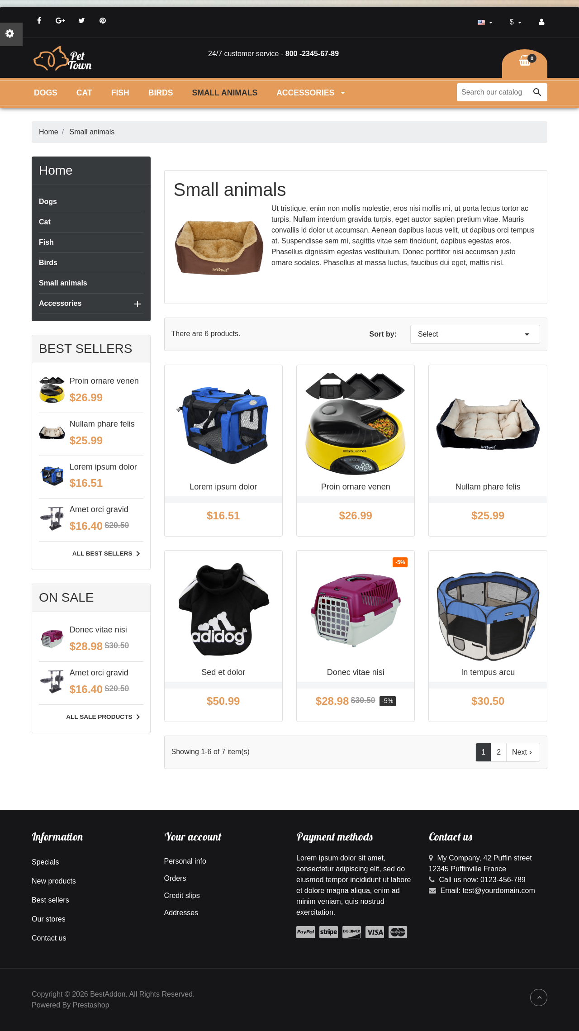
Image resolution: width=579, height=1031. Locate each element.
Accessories (311, 92)
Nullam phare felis (102, 423)
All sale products (104, 717)
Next (523, 752)
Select (475, 334)
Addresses (181, 913)
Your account (193, 836)
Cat (84, 92)
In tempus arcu (488, 672)
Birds (160, 92)
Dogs (45, 92)
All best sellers (107, 553)
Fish (120, 92)
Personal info (185, 861)
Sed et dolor (223, 672)
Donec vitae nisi (98, 629)
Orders (175, 878)
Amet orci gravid (99, 509)
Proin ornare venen (104, 380)
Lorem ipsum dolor (103, 466)
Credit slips (182, 895)
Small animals (225, 92)
